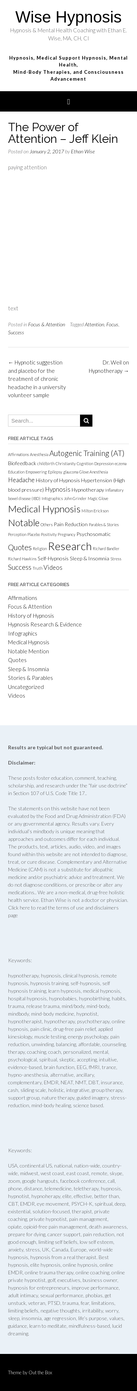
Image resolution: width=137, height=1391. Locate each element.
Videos (16, 695)
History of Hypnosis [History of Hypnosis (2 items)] (58, 480)
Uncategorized (26, 687)
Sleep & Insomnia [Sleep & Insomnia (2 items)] (89, 558)
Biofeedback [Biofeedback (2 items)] (22, 463)
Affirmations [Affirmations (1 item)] (18, 454)
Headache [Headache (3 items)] (21, 480)
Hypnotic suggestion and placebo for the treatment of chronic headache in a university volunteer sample (37, 378)
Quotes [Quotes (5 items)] (20, 547)
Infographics (22, 633)
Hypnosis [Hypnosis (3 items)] (58, 489)
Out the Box (40, 1372)
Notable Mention (28, 651)
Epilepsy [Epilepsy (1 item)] (55, 471)
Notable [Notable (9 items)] (23, 522)
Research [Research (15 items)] (70, 546)
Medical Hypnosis (28, 642)
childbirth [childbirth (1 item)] (45, 463)
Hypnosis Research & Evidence (45, 624)
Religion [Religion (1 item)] (40, 548)
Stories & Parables (30, 677)
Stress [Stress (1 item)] (115, 558)
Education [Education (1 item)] (16, 471)
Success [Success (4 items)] (19, 567)
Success (16, 332)
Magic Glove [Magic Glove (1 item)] (98, 498)
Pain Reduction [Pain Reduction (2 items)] (71, 524)
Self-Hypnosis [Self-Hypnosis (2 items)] (53, 558)
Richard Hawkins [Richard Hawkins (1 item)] (22, 558)
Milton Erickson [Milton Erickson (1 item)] (95, 510)
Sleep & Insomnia (28, 669)
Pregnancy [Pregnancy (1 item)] (66, 534)
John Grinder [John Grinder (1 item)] (75, 498)
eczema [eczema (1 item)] (120, 463)
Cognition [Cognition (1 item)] (85, 463)
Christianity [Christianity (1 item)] (66, 463)
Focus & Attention (46, 324)
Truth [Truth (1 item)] (37, 568)
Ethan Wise (83, 151)
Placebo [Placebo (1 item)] (33, 534)
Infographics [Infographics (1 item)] (52, 498)
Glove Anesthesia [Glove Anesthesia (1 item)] (93, 471)
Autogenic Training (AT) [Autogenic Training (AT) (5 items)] (87, 453)
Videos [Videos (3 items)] (52, 567)
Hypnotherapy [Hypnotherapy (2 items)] (88, 490)
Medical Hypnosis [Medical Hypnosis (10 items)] (44, 509)
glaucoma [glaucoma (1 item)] (70, 471)
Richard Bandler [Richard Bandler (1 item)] (106, 548)
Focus (112, 324)
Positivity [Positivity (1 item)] (49, 534)
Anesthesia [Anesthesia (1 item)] (39, 454)
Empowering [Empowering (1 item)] (36, 471)
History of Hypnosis (31, 615)
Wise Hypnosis (68, 17)
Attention (94, 324)
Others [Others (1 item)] (47, 524)
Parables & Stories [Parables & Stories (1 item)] (104, 524)
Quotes (17, 660)
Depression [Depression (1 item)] (104, 463)
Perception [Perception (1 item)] (17, 534)
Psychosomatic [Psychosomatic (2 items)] (93, 534)
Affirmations (22, 597)
